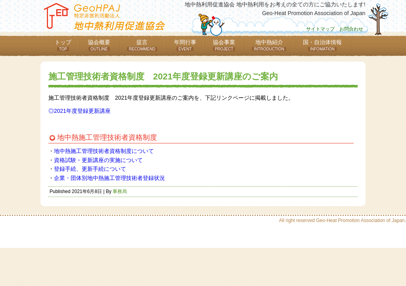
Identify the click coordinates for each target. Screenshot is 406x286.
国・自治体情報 (322, 45)
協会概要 (99, 45)
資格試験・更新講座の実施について (98, 160)
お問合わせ (351, 29)
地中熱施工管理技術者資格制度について (104, 151)
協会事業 (224, 45)
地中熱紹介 (269, 45)
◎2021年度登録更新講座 (79, 111)
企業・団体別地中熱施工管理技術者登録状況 (109, 178)
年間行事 (185, 45)
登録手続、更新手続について (90, 169)
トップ (63, 45)
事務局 (120, 191)
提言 (142, 45)
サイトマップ (320, 29)
